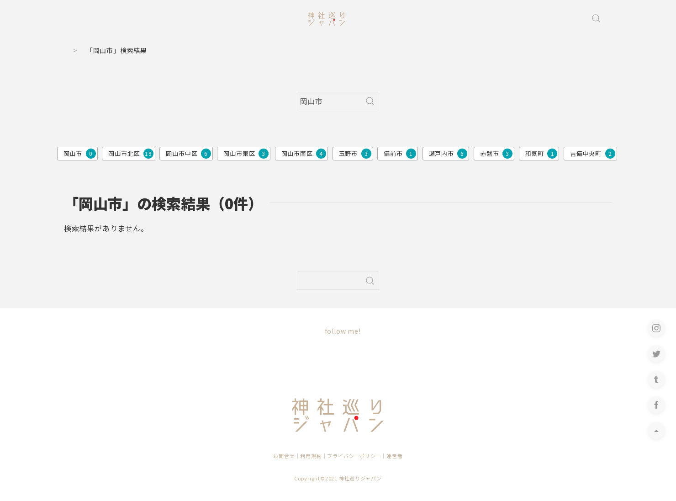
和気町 (541, 154)
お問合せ (284, 455)
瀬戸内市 (448, 154)
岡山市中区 (188, 154)
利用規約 (311, 455)
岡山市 (79, 154)
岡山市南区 (304, 154)
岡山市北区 (130, 154)
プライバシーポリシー (354, 455)
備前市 (400, 154)
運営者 (394, 455)
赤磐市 (496, 154)
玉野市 (355, 154)
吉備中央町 (592, 154)
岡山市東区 (246, 154)
